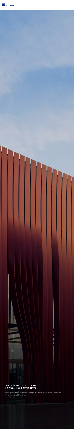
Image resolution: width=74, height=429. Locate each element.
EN (70, 6)
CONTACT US (63, 369)
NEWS (43, 6)
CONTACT (61, 6)
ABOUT (55, 6)
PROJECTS (49, 6)
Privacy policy (7, 414)
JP (67, 6)
